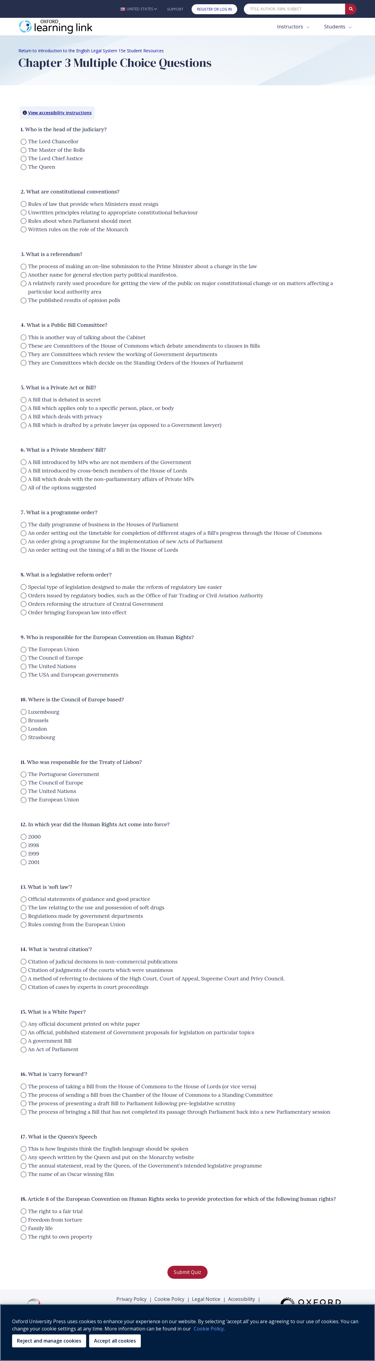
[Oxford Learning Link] (63, 26)
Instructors (290, 26)
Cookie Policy (169, 1299)
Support (175, 9)
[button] (138, 9)
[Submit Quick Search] (351, 9)
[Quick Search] (294, 9)
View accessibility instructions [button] (60, 112)
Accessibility (241, 1299)
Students (335, 26)
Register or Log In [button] (214, 9)
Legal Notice (206, 1299)
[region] (187, 1332)
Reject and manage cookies (49, 1340)
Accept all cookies (115, 1340)
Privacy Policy (131, 1299)
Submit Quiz (187, 1272)
